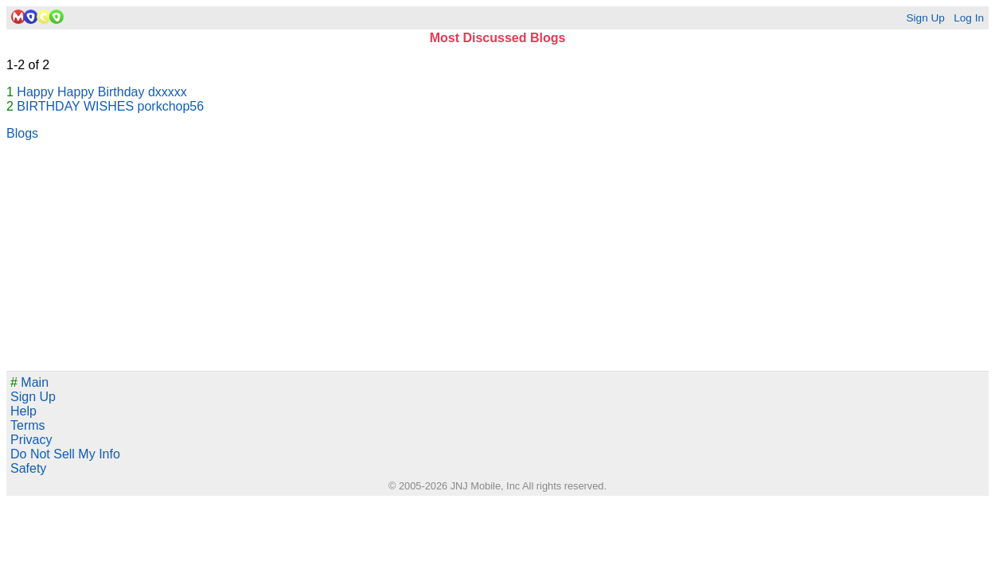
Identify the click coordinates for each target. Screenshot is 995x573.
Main (29, 382)
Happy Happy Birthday (80, 92)
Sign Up (925, 18)
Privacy (31, 439)
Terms (27, 425)
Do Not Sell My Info (65, 454)
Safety (28, 468)
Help (23, 411)
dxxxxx (167, 92)
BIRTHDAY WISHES (75, 106)
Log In (969, 18)
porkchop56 (171, 106)
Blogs (22, 133)
